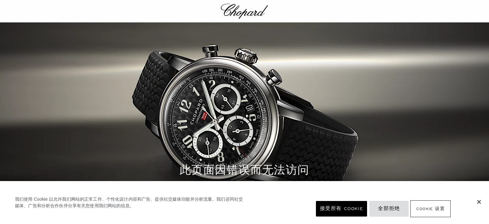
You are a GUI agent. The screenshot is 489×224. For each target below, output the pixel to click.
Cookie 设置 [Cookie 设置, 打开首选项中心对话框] (430, 208)
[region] (244, 202)
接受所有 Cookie (341, 208)
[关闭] (479, 202)
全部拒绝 (389, 208)
